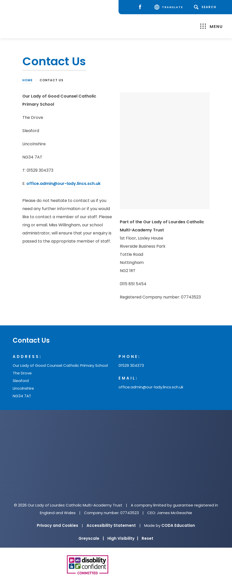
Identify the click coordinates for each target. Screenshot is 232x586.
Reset (147, 538)
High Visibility (122, 538)
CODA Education (178, 525)
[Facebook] (141, 7)
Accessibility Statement (111, 525)
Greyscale (91, 538)
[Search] (206, 7)
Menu (211, 26)
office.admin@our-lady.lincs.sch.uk (63, 183)
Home (27, 80)
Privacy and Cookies (57, 525)
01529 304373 (131, 365)
